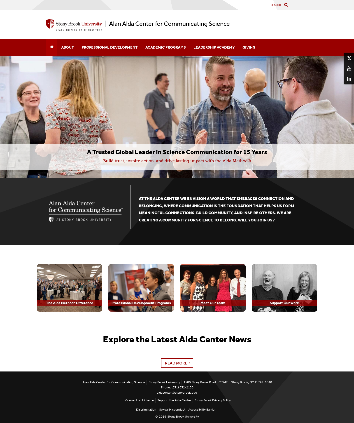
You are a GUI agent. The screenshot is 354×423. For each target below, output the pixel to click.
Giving (248, 47)
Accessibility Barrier (202, 409)
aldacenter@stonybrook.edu (177, 393)
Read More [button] (176, 363)
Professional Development (110, 47)
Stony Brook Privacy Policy (213, 400)
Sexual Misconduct (172, 409)
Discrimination (146, 409)
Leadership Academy (214, 47)
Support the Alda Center (174, 400)
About (67, 47)
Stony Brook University (183, 416)
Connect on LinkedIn (139, 400)
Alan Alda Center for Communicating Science (169, 24)
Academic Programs (165, 47)
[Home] (51, 47)
